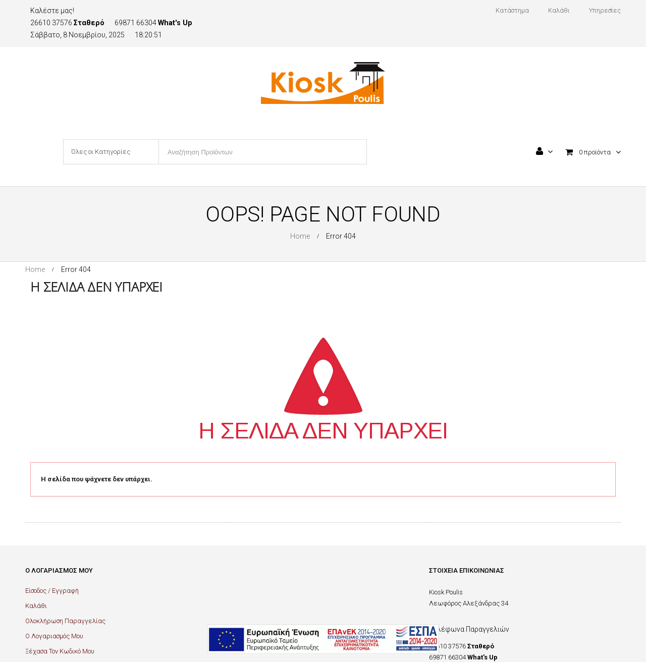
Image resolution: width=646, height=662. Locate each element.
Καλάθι (36, 606)
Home (300, 236)
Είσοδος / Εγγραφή (52, 590)
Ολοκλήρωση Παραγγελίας (65, 621)
